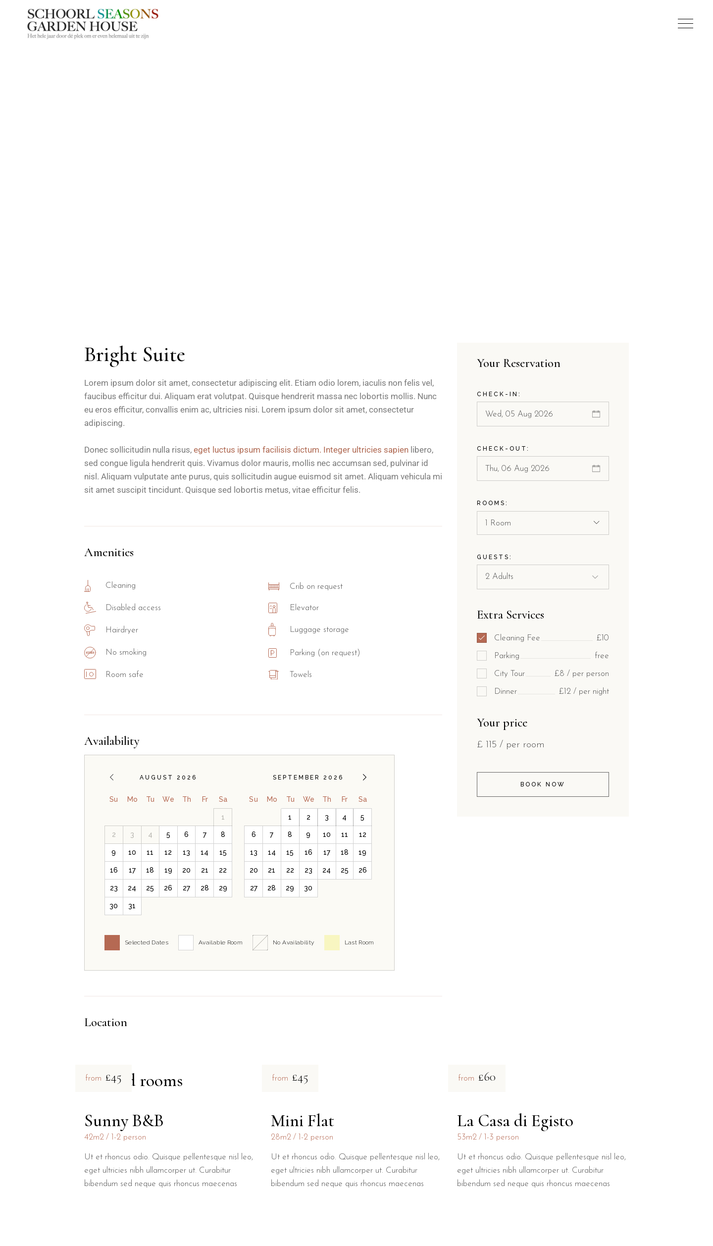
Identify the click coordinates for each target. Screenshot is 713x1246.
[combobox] (543, 523)
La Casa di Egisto (515, 1120)
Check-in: (499, 394)
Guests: (494, 557)
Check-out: (503, 448)
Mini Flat (302, 1120)
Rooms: (493, 503)
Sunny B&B (124, 1120)
